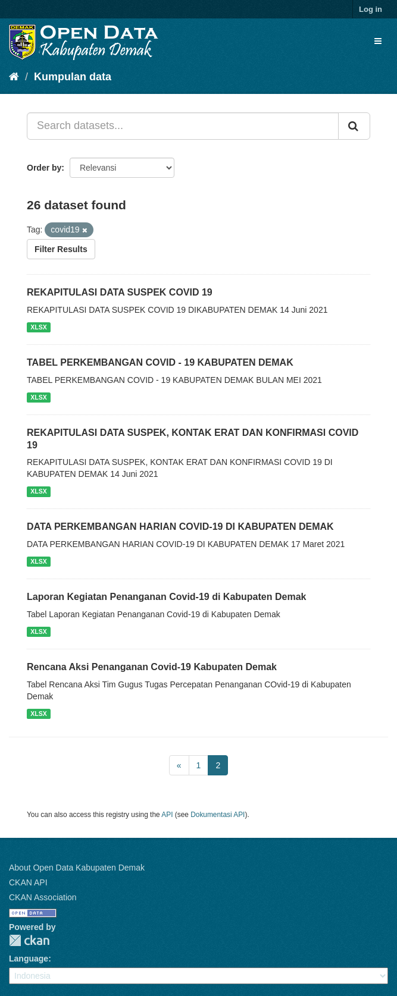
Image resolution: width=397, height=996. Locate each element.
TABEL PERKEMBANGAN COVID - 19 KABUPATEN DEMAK (160, 362)
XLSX (38, 327)
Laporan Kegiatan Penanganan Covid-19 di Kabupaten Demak (166, 597)
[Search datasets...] (183, 126)
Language (28, 958)
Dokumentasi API (217, 814)
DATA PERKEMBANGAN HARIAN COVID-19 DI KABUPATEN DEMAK (180, 526)
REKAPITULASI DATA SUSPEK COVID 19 (119, 292)
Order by (44, 167)
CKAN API (28, 882)
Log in (370, 9)
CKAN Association (43, 897)
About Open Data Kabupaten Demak (77, 867)
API (167, 814)
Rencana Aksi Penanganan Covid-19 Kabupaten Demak (152, 667)
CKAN (29, 940)
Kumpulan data (72, 77)
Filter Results (61, 249)
